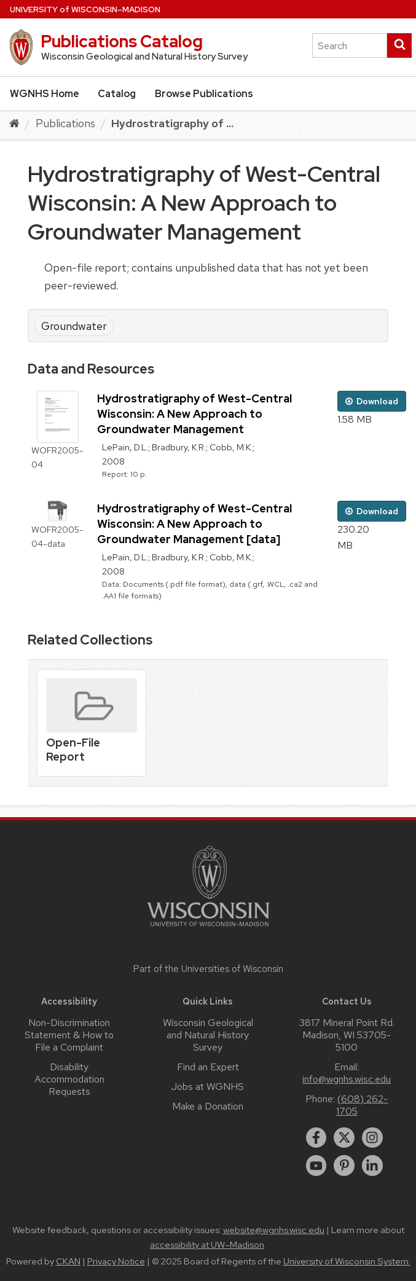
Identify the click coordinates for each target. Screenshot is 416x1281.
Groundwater (74, 326)
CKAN (68, 1261)
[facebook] (316, 1137)
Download (371, 401)
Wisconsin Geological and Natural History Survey (208, 1035)
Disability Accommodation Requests (69, 1079)
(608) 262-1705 (362, 1105)
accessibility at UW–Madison (207, 1245)
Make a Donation (207, 1106)
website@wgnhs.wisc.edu (273, 1230)
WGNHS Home (44, 93)
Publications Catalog (122, 41)
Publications (65, 123)
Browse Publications (204, 93)
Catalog (117, 93)
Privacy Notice (116, 1261)
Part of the (208, 969)
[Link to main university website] (208, 928)
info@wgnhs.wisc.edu (346, 1079)
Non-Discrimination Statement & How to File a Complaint (69, 1035)
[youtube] (316, 1165)
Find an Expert (208, 1066)
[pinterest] (344, 1165)
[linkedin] (372, 1165)
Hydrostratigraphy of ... (172, 123)
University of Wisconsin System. (346, 1261)
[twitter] (344, 1137)
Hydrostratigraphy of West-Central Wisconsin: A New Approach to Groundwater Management (194, 413)
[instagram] (372, 1137)
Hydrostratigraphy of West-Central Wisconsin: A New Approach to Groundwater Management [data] (194, 523)
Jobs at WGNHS (207, 1086)
